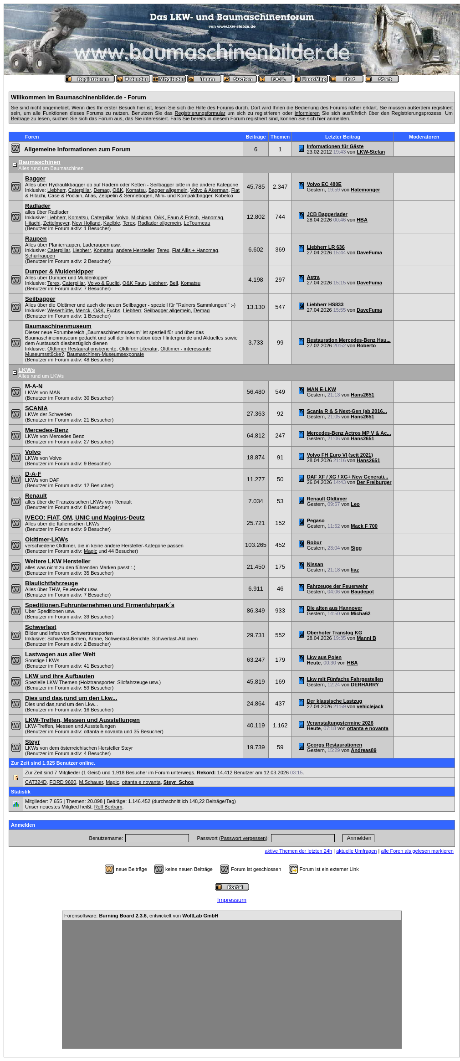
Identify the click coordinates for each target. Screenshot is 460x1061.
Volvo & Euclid (103, 283)
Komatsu (135, 190)
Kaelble (111, 223)
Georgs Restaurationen (335, 744)
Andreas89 (363, 750)
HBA (362, 219)
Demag (101, 190)
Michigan (141, 217)
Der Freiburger (374, 482)
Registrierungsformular (199, 113)
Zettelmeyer (56, 223)
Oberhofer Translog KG (335, 632)
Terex (129, 223)
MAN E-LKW (321, 389)
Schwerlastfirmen (66, 638)
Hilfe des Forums (215, 107)
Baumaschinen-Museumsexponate (105, 354)
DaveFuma (369, 252)
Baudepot (362, 591)
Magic (90, 551)
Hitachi (33, 223)
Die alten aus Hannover (335, 608)
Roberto (366, 345)
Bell (173, 283)
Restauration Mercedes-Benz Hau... (349, 340)
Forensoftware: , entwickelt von (141, 915)
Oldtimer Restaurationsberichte (82, 348)
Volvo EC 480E (324, 184)
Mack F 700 (364, 526)
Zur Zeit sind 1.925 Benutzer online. (53, 763)
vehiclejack (370, 706)
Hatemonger (365, 189)
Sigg (356, 548)
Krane (95, 638)
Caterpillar (79, 190)
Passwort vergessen (243, 838)
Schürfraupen (40, 255)
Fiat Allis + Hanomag (195, 250)
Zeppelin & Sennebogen (125, 195)
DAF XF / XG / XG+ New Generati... (347, 476)
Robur (314, 542)
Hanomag (212, 217)
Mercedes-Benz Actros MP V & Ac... (349, 433)
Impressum (231, 899)
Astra (313, 277)
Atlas (90, 195)
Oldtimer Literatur (138, 348)
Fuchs (113, 310)
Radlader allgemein (159, 223)
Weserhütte (60, 310)
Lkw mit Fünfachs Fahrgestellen (345, 679)
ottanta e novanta (103, 731)
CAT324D (35, 782)
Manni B (366, 638)
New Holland (86, 223)
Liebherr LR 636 (326, 247)
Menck (83, 310)
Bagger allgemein (168, 190)
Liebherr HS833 (325, 304)
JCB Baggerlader (327, 214)
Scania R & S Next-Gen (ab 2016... (347, 411)
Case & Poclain (65, 195)
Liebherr (56, 190)
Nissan (315, 564)
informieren (307, 113)
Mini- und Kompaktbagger (183, 195)
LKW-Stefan (371, 152)
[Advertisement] (231, 984)
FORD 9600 (63, 782)
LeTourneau (197, 223)
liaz (355, 569)
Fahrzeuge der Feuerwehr (337, 586)
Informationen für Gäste (335, 146)
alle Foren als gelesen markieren (417, 851)
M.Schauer (91, 782)
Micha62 (360, 613)
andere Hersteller (135, 250)
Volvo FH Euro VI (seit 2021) (340, 455)
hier (321, 118)
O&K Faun (134, 283)
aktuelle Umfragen (356, 851)
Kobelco (224, 195)
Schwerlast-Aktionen (175, 638)
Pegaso (316, 520)
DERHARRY (365, 684)
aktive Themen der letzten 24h (298, 851)
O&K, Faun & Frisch (176, 217)
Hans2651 (362, 394)
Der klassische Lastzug (335, 701)
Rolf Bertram (108, 806)
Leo (355, 504)
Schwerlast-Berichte (127, 638)
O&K (117, 190)
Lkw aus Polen (324, 657)
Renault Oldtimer (327, 498)
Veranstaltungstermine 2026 (340, 723)
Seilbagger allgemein (167, 310)
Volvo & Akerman (209, 190)
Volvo (122, 217)
